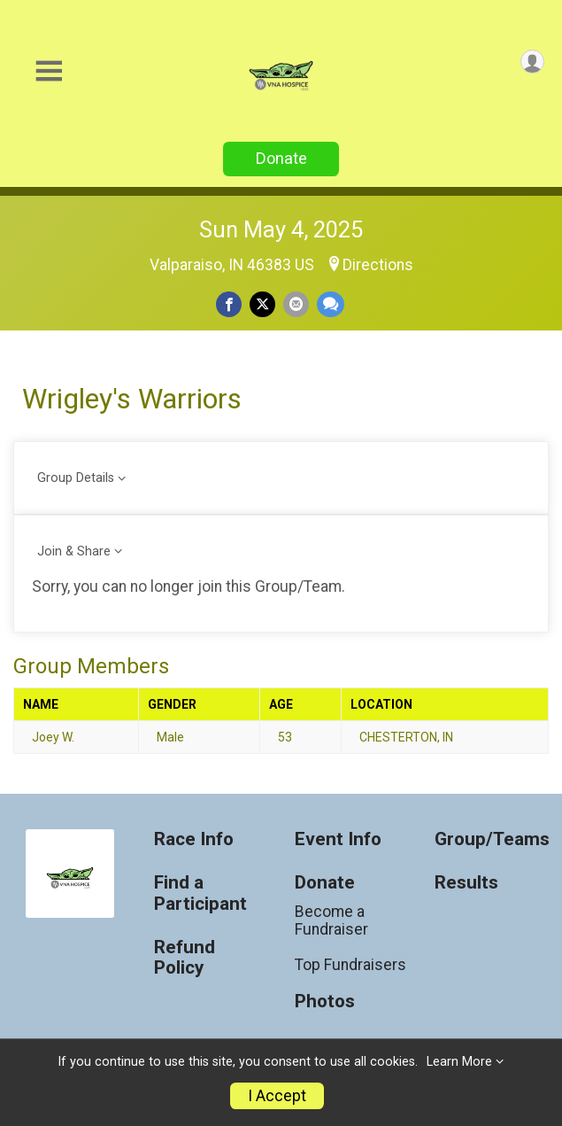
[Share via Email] (296, 304)
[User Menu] (532, 62)
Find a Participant (200, 893)
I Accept (277, 1096)
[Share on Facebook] (229, 304)
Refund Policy (184, 958)
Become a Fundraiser (331, 920)
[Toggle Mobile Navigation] (48, 71)
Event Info (338, 839)
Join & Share (74, 551)
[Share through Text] (330, 304)
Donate (281, 158)
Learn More (459, 1061)
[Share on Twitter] (262, 304)
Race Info (194, 839)
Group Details (75, 477)
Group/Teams (492, 839)
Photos (325, 1001)
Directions (378, 265)
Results (466, 883)
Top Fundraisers (350, 965)
